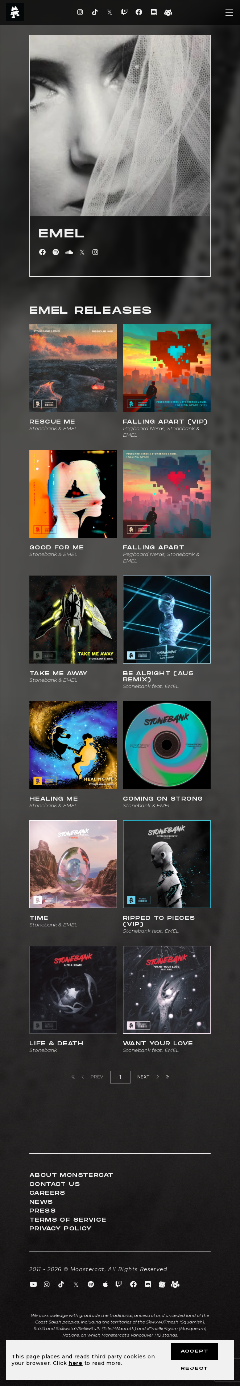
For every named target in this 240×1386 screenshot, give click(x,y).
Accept (194, 1351)
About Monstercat (71, 1175)
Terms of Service (67, 1220)
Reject (194, 1368)
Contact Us (54, 1184)
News (41, 1202)
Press (42, 1211)
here (76, 1363)
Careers (47, 1193)
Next (148, 1076)
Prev (92, 1076)
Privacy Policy (60, 1229)
